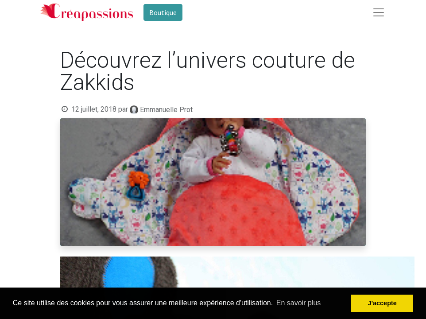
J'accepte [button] (382, 303)
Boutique (163, 12)
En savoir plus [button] (298, 303)
